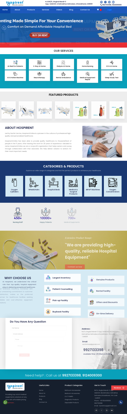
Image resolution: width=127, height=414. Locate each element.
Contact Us (85, 10)
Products (31, 10)
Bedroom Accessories (72, 393)
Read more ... (10, 403)
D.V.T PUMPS (69, 396)
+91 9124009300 (105, 401)
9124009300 (117, 5)
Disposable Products (72, 403)
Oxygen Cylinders (14, 190)
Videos (59, 10)
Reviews (119, 388)
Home (41, 390)
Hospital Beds (54, 189)
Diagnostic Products (72, 400)
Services (45, 10)
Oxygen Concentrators (112, 190)
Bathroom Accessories (72, 390)
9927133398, (106, 5)
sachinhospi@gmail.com (108, 406)
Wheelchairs (33, 189)
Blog (71, 10)
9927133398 (98, 403)
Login (109, 10)
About (17, 10)
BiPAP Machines (93, 189)
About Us (42, 393)
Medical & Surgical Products (73, 191)
